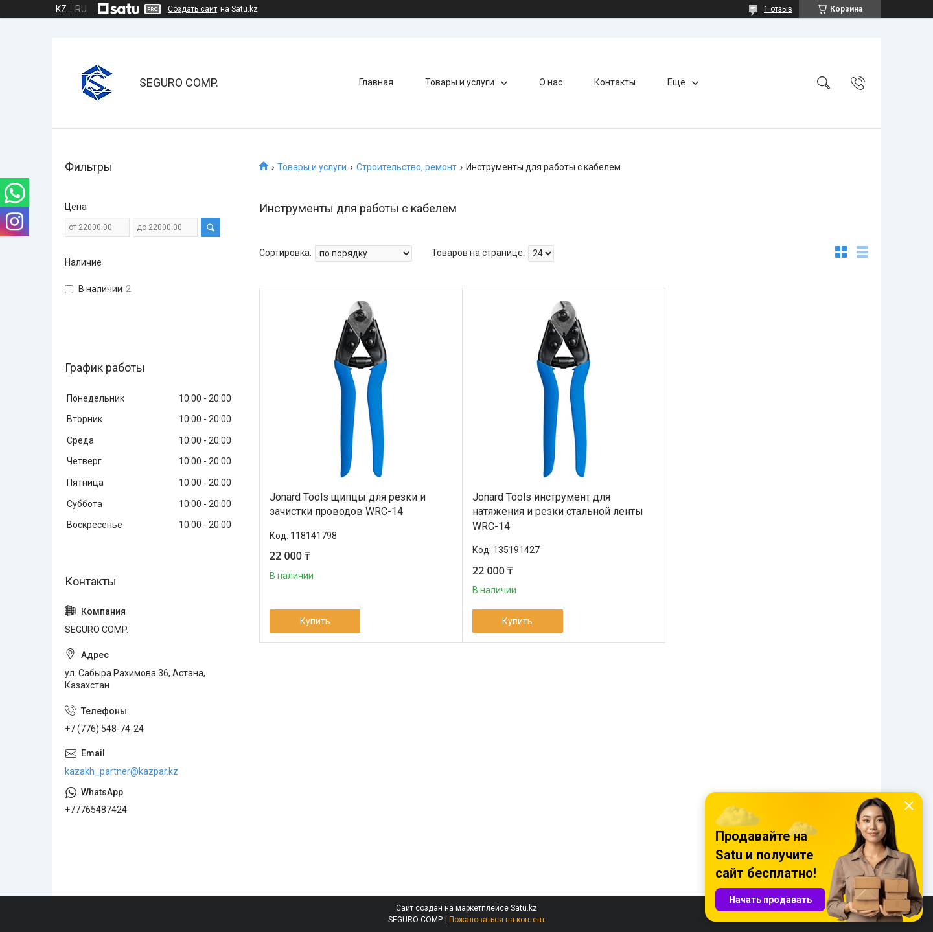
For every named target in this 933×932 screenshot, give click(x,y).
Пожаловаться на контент (497, 919)
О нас (550, 82)
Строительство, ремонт (406, 167)
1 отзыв (778, 9)
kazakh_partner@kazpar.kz (121, 771)
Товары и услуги (459, 82)
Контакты (615, 82)
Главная (376, 82)
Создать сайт (192, 9)
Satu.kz (524, 908)
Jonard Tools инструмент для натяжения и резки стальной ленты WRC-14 (557, 511)
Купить (315, 621)
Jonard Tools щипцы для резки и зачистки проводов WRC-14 (348, 504)
